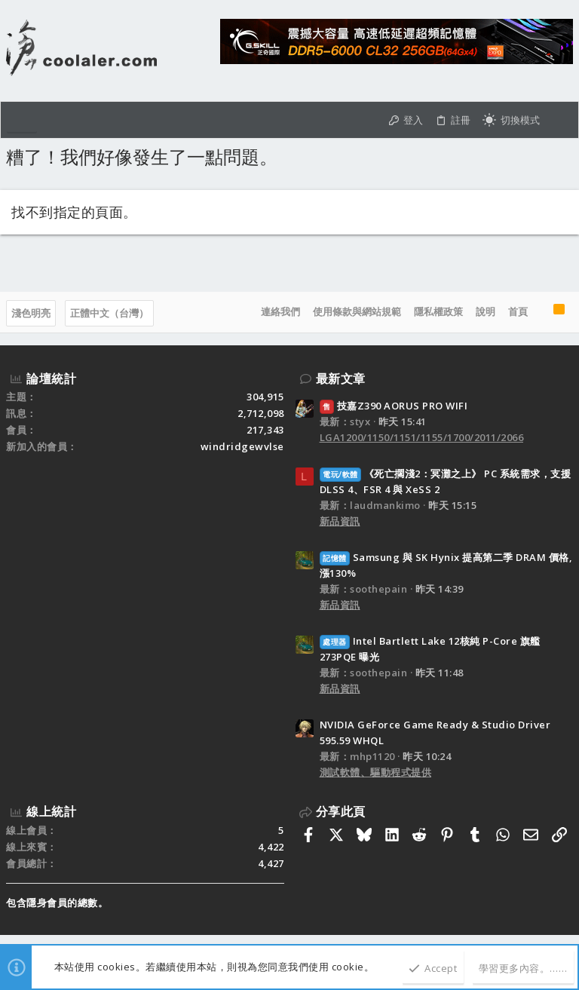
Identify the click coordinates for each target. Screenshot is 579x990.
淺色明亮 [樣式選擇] (31, 313)
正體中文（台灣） (109, 313)
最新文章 (341, 378)
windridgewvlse (242, 446)
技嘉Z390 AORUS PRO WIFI (394, 405)
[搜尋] (559, 119)
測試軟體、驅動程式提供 (376, 772)
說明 (485, 311)
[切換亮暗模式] (511, 119)
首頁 (518, 311)
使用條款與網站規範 (357, 311)
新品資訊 (340, 521)
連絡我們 (280, 311)
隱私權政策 (438, 311)
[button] (22, 119)
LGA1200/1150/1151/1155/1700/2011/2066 (422, 437)
